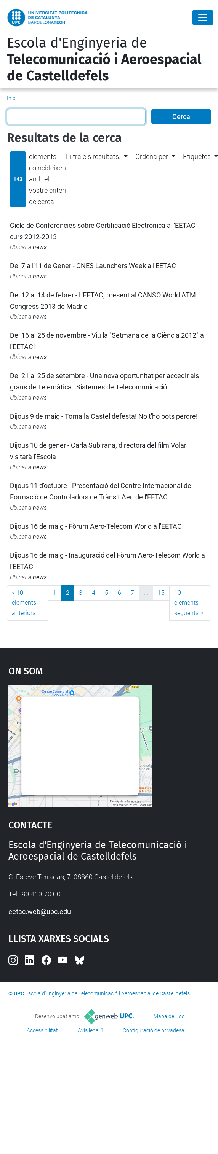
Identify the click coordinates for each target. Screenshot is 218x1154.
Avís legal (89, 1030)
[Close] (202, 17)
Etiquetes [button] (197, 157)
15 (161, 592)
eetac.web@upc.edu (39, 912)
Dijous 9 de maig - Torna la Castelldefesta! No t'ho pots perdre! (104, 416)
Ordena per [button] (151, 157)
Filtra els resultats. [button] (93, 157)
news (40, 247)
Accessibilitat (42, 1030)
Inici (11, 98)
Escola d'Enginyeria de (104, 59)
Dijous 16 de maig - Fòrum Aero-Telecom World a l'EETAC (96, 526)
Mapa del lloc (169, 1016)
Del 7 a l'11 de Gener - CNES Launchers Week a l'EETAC (93, 266)
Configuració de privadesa (153, 1030)
